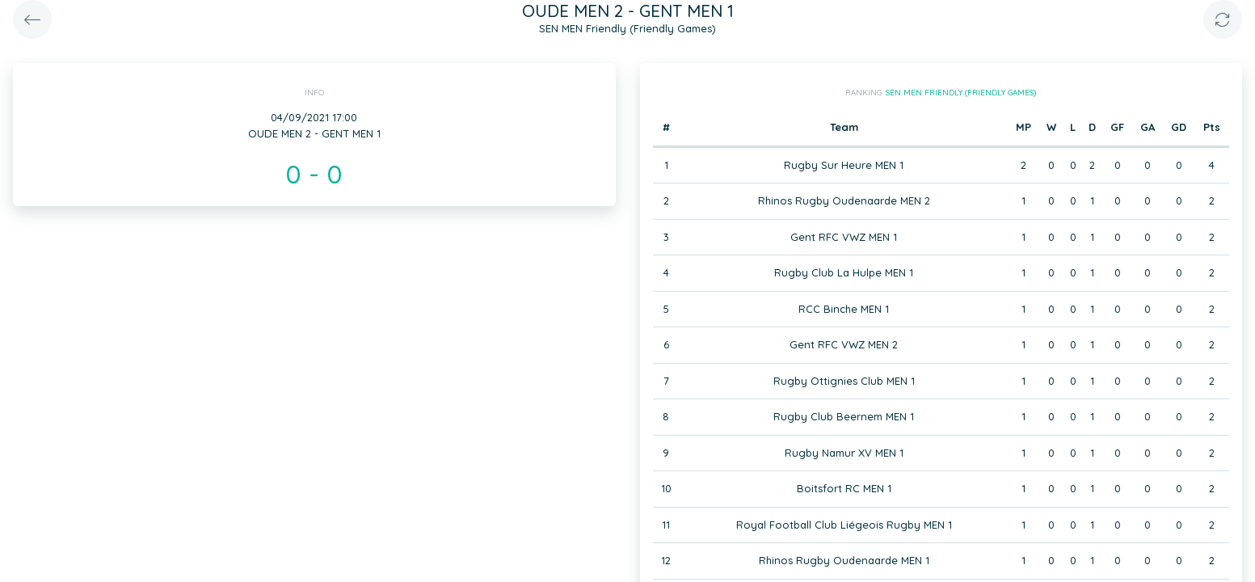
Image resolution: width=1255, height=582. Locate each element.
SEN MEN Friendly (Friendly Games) (961, 92)
